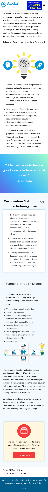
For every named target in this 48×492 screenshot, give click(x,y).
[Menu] (44, 4)
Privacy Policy (36, 483)
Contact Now (24, 455)
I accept (24, 488)
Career (13, 473)
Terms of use (8, 470)
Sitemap (23, 473)
